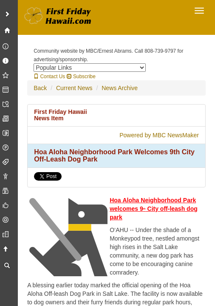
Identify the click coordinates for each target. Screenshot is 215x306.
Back (40, 88)
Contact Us (49, 76)
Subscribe (81, 76)
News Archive (120, 88)
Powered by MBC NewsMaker (159, 135)
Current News (74, 88)
